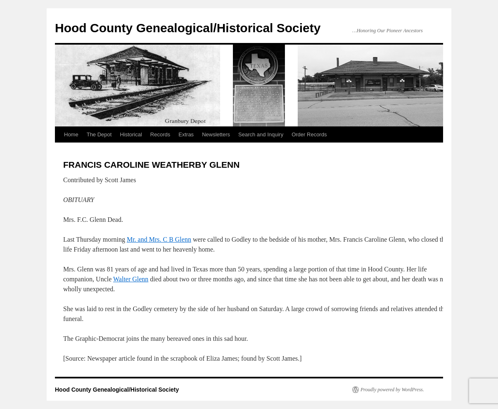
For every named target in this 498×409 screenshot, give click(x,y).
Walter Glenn (130, 279)
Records (160, 134)
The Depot (99, 134)
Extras (186, 134)
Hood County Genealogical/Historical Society (187, 28)
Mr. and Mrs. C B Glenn (159, 239)
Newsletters (216, 134)
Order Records (309, 134)
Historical (131, 134)
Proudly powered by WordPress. (392, 389)
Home (71, 134)
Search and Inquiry (260, 134)
